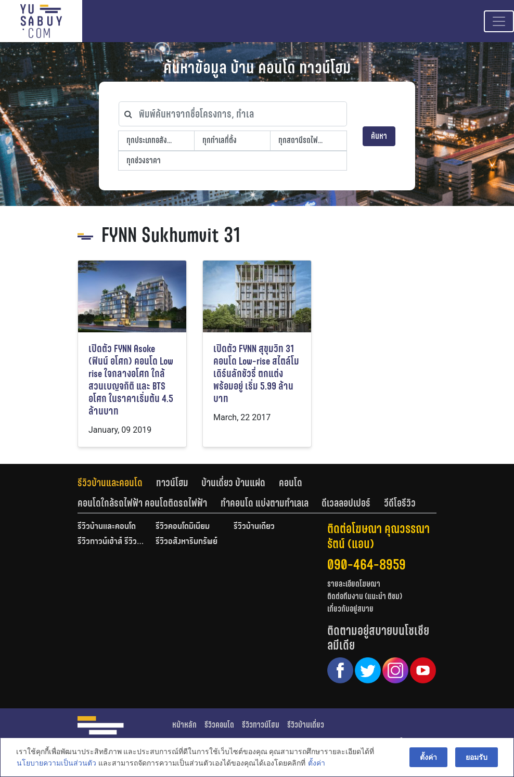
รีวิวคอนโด (219, 725)
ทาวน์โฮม (172, 482)
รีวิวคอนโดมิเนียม (183, 527)
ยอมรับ (477, 757)
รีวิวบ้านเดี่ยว (254, 527)
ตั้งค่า (316, 763)
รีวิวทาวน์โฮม (260, 725)
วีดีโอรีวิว (400, 503)
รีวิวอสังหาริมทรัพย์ (186, 542)
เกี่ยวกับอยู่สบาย (350, 609)
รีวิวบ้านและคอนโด (110, 482)
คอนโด (290, 482)
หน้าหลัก (184, 725)
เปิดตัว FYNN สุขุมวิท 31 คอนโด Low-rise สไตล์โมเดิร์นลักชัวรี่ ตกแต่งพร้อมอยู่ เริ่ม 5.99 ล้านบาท (256, 373)
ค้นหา (379, 136)
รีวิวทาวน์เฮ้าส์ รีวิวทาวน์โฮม (111, 542)
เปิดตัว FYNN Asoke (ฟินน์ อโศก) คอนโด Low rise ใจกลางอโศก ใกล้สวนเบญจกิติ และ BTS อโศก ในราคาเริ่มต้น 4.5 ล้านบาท (130, 380)
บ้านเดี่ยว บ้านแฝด (233, 482)
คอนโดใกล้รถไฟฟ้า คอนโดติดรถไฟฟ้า (142, 503)
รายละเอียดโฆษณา (353, 584)
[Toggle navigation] (499, 21)
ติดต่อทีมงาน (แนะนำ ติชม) (364, 596)
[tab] (117, 482)
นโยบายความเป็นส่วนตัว (56, 763)
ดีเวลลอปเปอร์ (346, 503)
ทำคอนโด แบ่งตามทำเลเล (265, 503)
